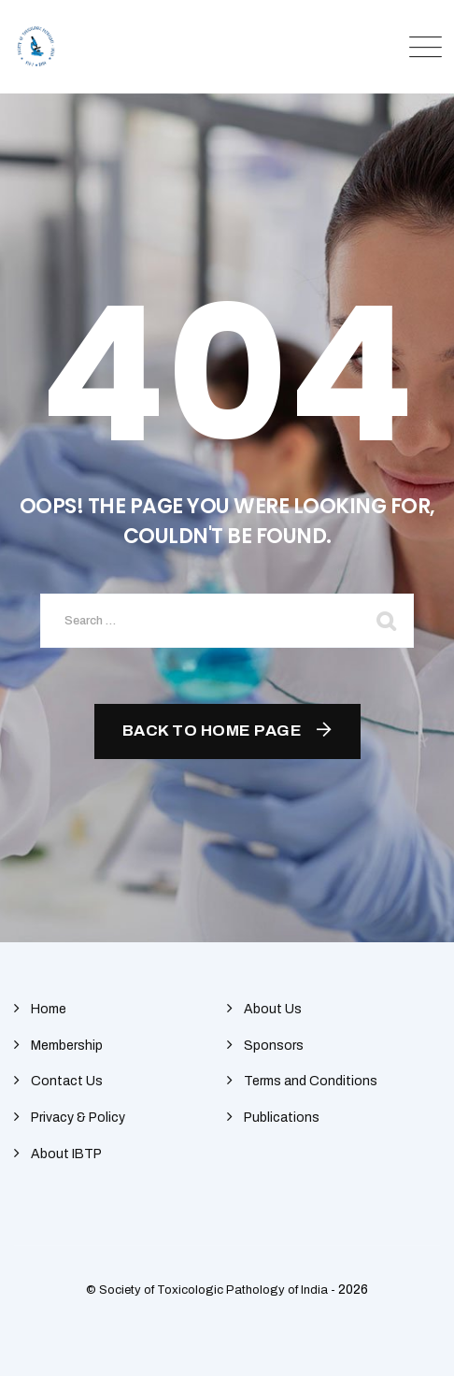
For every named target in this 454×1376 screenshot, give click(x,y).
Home (48, 1009)
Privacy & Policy (78, 1118)
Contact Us (67, 1081)
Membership (67, 1046)
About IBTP (66, 1154)
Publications (281, 1118)
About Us (273, 1009)
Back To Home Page (212, 730)
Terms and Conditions (310, 1081)
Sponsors (274, 1046)
